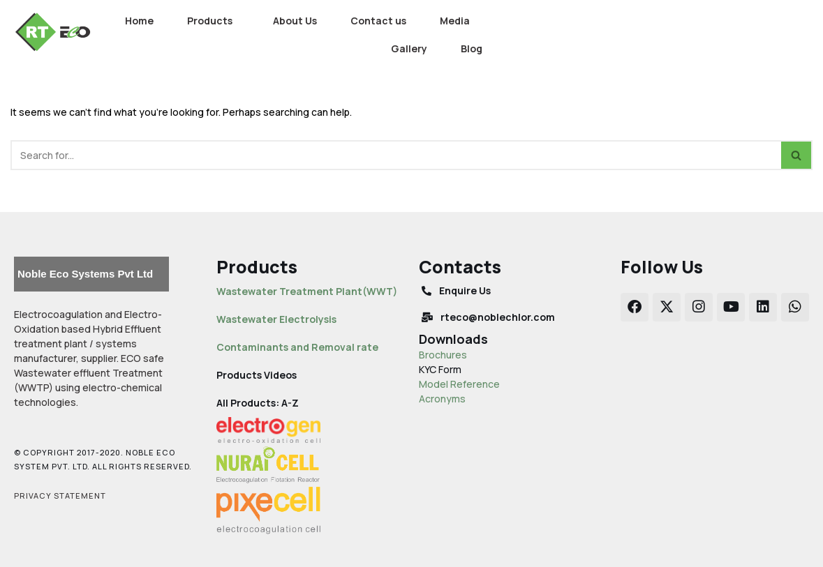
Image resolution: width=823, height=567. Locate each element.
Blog (471, 48)
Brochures (443, 354)
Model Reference (459, 384)
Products (209, 20)
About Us (295, 20)
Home (139, 20)
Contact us (378, 20)
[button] (213, 21)
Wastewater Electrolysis (276, 319)
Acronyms (442, 398)
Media (455, 20)
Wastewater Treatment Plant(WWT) (306, 291)
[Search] (395, 155)
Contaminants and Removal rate (297, 347)
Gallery (409, 48)
